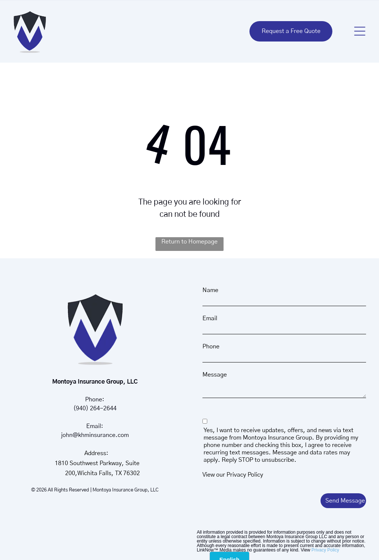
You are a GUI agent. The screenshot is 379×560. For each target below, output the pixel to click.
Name (210, 290)
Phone (210, 346)
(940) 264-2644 (95, 408)
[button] (359, 31)
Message (214, 375)
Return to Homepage (189, 242)
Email (209, 318)
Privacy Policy (245, 475)
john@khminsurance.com (95, 435)
